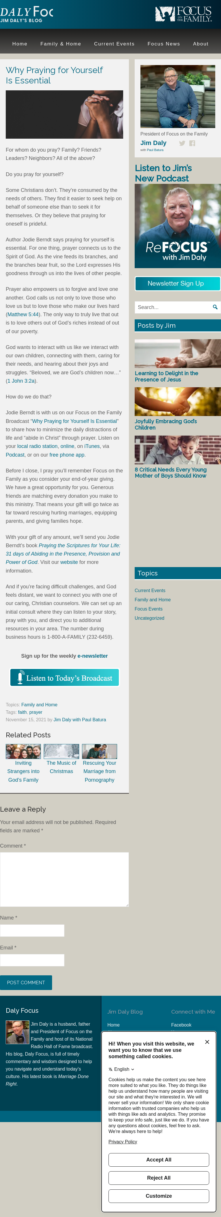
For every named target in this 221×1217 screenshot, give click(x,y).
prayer (35, 712)
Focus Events (149, 608)
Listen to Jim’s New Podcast (163, 173)
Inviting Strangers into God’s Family (23, 763)
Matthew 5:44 (23, 314)
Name (8, 918)
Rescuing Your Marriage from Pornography (99, 763)
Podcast (15, 455)
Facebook (181, 1025)
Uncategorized (149, 618)
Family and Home (39, 704)
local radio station (37, 446)
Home (113, 1025)
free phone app (66, 455)
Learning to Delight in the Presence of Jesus (166, 376)
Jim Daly (37, 15)
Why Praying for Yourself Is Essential (74, 421)
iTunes (92, 446)
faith (22, 712)
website (69, 562)
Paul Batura (155, 150)
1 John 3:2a (21, 381)
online (67, 446)
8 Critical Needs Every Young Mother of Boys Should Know (171, 473)
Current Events (150, 590)
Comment (13, 846)
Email (8, 948)
